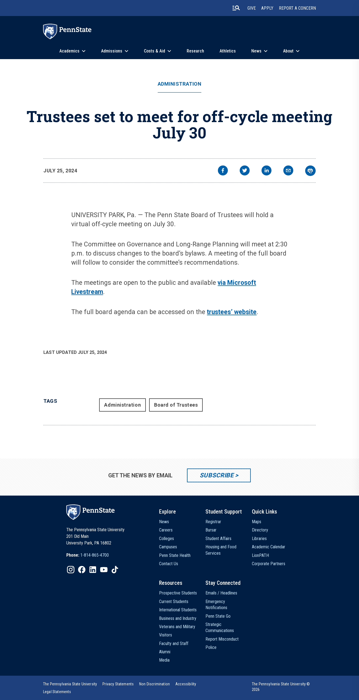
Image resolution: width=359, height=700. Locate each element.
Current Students (173, 601)
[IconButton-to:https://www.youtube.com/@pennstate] (103, 569)
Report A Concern (297, 8)
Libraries (259, 538)
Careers (166, 530)
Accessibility (185, 684)
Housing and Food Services (220, 550)
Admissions (111, 51)
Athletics (228, 51)
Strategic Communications (219, 627)
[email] (288, 171)
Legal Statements (57, 692)
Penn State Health (175, 555)
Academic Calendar (268, 546)
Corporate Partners (268, 563)
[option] (87, 555)
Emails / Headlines (221, 593)
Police (211, 647)
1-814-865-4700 (94, 555)
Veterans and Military (177, 626)
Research (195, 51)
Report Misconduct (222, 639)
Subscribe (217, 475)
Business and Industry (177, 618)
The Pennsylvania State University (70, 684)
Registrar (213, 521)
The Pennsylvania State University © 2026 (281, 687)
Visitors (165, 635)
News (256, 51)
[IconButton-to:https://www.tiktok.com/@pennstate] (114, 569)
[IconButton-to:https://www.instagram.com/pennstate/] (70, 569)
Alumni (164, 651)
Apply (267, 8)
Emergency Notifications (216, 604)
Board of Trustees (176, 405)
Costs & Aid (154, 51)
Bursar (211, 530)
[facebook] (223, 171)
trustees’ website (232, 312)
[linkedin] (266, 171)
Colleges (166, 538)
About (288, 51)
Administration (180, 84)
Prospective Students (178, 593)
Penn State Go (218, 616)
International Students (178, 609)
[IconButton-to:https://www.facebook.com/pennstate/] (81, 569)
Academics (69, 51)
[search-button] (236, 8)
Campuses (168, 546)
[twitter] (245, 171)
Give (251, 8)
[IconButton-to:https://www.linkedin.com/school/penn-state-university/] (92, 569)
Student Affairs (218, 538)
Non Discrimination (154, 684)
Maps (256, 521)
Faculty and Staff (173, 643)
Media (164, 660)
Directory (260, 530)
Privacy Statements (118, 684)
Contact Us (168, 563)
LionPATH (260, 555)
